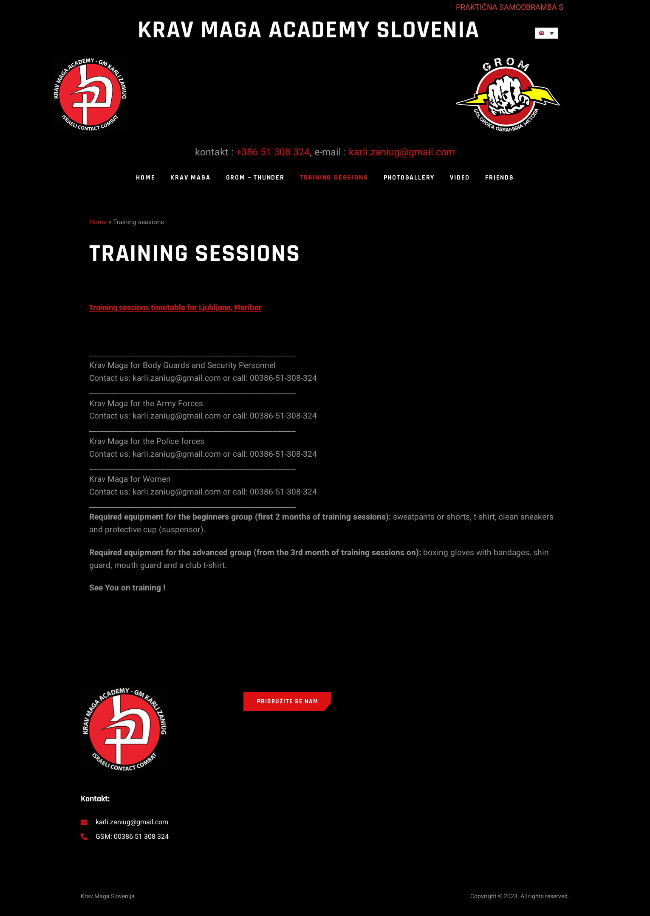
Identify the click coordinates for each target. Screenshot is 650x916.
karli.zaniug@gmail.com (402, 152)
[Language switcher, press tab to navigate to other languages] (546, 33)
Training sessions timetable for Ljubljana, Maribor (175, 307)
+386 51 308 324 (273, 152)
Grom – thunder (255, 177)
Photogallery (409, 177)
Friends (499, 177)
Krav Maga (190, 177)
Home (145, 177)
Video (460, 177)
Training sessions (334, 177)
